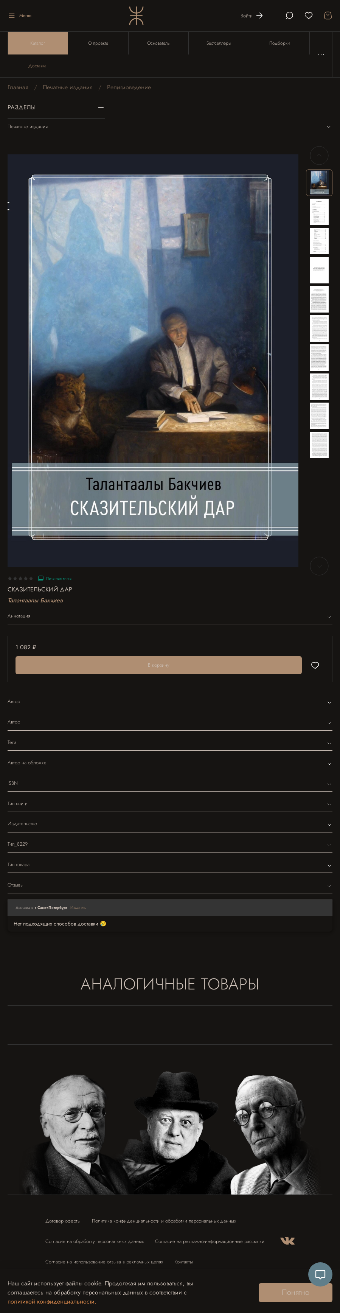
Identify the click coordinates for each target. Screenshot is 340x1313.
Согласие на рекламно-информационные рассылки (209, 1241)
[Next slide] (319, 566)
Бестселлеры (218, 43)
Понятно (295, 1292)
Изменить (78, 907)
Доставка (37, 65)
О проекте (98, 43)
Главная (18, 87)
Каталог (37, 43)
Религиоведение (129, 87)
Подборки (279, 43)
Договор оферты (63, 1220)
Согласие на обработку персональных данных (94, 1241)
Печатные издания (68, 87)
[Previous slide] (319, 155)
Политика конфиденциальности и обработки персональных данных (164, 1220)
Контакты (183, 1261)
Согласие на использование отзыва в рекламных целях (104, 1261)
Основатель (158, 43)
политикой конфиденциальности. (52, 1301)
